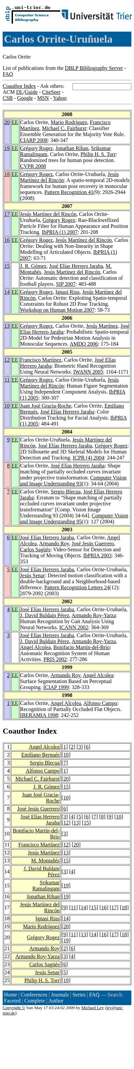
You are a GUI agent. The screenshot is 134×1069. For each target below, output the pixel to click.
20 (7, 122)
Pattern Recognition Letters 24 (76, 587)
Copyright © (14, 1007)
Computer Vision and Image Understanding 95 (74, 518)
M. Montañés (45, 860)
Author (56, 1000)
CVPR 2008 (33, 166)
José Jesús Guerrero (92, 543)
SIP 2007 (66, 284)
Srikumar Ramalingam (46, 885)
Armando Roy (54, 543)
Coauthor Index (19, 86)
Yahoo (60, 98)
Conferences (34, 994)
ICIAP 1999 (56, 687)
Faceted (12, 1000)
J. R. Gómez (33, 266)
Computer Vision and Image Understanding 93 (73, 480)
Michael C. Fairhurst (64, 128)
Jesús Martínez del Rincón (48, 214)
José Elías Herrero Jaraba (76, 266)
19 (7, 148)
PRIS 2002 (55, 659)
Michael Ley (92, 1007)
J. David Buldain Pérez (44, 615)
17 (7, 214)
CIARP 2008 (34, 140)
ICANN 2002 (73, 627)
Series (78, 994)
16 (7, 240)
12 (7, 360)
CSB (8, 98)
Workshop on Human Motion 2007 (57, 310)
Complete (34, 1000)
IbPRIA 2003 (97, 555)
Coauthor (19, 731)
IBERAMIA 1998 (39, 715)
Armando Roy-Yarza (93, 615)
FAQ (8, 74)
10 (7, 406)
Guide (31, 92)
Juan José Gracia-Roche (45, 406)
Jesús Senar (32, 575)
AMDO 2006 (83, 344)
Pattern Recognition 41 (68, 192)
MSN (43, 98)
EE (15, 122)
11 (7, 380)
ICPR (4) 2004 (88, 457)
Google (25, 98)
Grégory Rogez (36, 148)
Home (10, 994)
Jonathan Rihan (72, 148)
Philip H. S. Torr (98, 154)
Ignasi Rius (67, 292)
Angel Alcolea (35, 647)
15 (7, 266)
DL (19, 92)
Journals (59, 994)
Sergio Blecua (66, 491)
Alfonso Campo (100, 703)
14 (7, 292)
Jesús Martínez (102, 326)
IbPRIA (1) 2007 (60, 232)
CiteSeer (51, 92)
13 (7, 326)
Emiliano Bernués (40, 755)
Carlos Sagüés (35, 549)
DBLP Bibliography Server (94, 68)
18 (7, 174)
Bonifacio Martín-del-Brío (82, 647)
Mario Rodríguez (69, 122)
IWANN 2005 (88, 372)
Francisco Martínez (41, 360)
